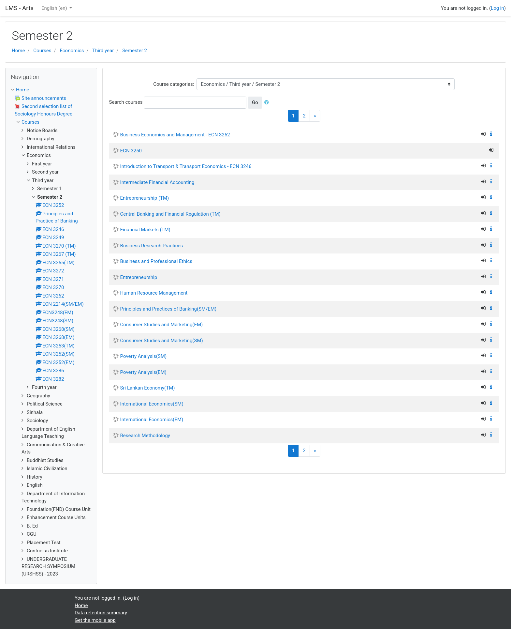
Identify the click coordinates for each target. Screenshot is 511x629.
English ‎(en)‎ (54, 8)
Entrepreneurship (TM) (144, 198)
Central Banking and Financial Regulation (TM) (170, 214)
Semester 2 (134, 51)
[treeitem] (51, 90)
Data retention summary (101, 613)
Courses (42, 51)
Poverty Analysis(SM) (143, 356)
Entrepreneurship (138, 277)
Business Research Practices (151, 246)
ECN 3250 (131, 151)
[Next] (315, 116)
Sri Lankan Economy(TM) (147, 388)
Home (18, 51)
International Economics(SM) (151, 404)
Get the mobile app (95, 620)
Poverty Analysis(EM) (143, 372)
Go (255, 102)
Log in (497, 8)
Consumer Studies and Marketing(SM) (161, 341)
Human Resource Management (154, 293)
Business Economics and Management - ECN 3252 (175, 135)
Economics (72, 51)
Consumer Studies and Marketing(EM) (161, 325)
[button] (268, 103)
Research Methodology (145, 435)
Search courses (126, 102)
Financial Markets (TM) (145, 230)
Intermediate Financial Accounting (157, 182)
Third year (103, 51)
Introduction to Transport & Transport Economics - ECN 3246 (186, 166)
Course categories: (173, 84)
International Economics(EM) (151, 419)
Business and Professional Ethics (156, 261)
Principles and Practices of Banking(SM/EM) (168, 309)
